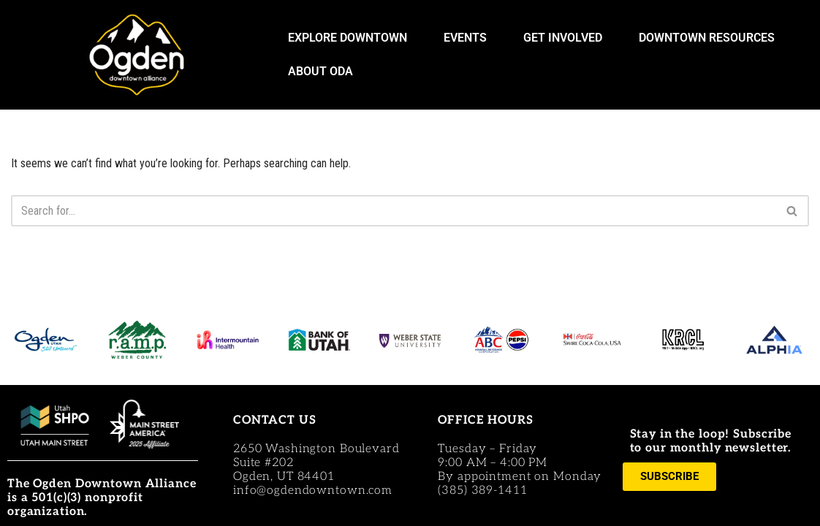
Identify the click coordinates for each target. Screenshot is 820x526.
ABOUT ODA (324, 71)
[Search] (393, 210)
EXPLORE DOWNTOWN (351, 38)
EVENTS (469, 38)
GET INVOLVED (566, 38)
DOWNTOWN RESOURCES (710, 38)
